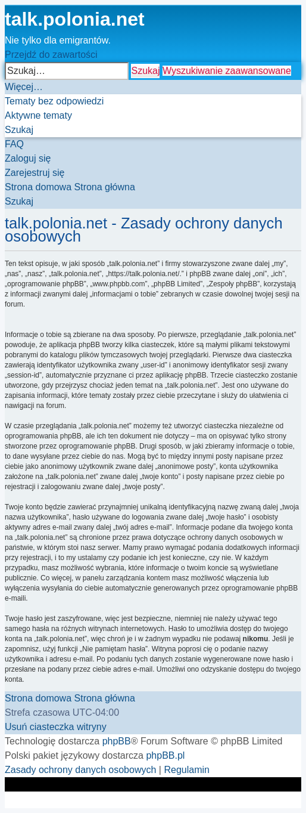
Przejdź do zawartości (51, 55)
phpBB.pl (165, 755)
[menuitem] (54, 101)
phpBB (116, 741)
